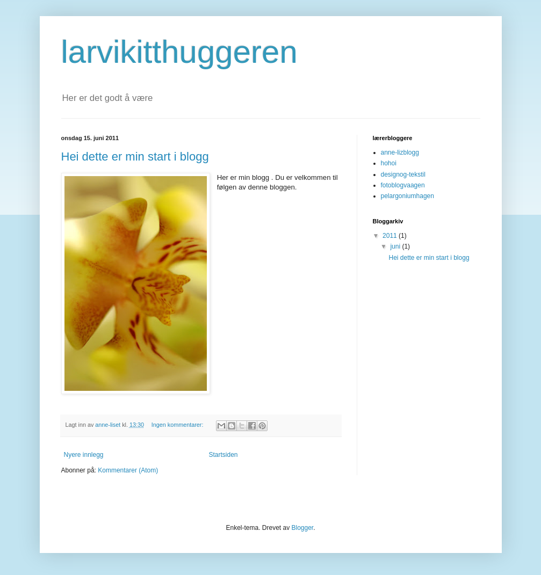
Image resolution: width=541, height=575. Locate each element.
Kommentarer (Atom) (128, 470)
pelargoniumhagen (407, 196)
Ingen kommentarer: (178, 424)
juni (396, 246)
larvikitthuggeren (179, 52)
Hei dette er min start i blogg (135, 156)
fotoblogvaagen (403, 185)
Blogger (303, 528)
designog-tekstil (403, 174)
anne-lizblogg (400, 152)
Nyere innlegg (84, 454)
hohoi (388, 163)
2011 (391, 235)
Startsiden (223, 454)
